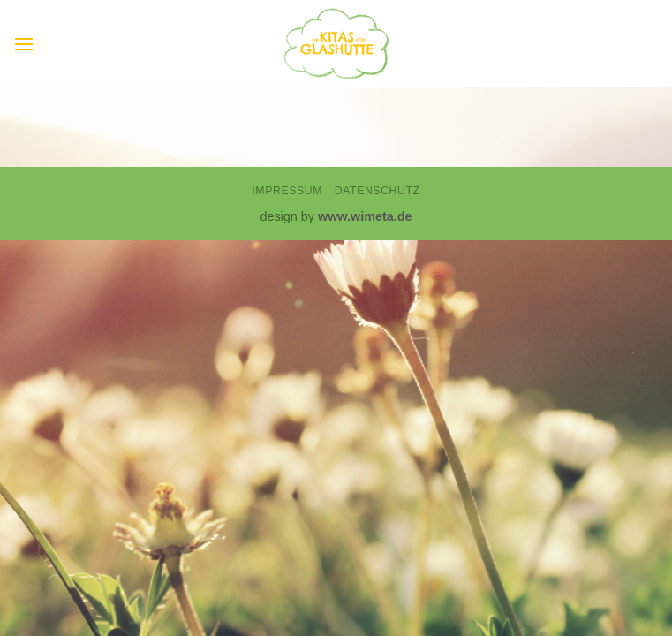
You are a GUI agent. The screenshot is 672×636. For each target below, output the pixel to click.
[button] (23, 43)
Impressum (287, 191)
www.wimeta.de (365, 216)
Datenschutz (377, 191)
